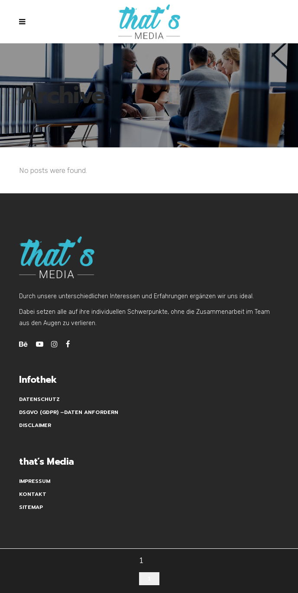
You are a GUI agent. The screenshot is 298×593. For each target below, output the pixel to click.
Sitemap (31, 507)
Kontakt (32, 494)
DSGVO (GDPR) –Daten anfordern (68, 412)
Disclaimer (35, 425)
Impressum (34, 481)
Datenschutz (39, 399)
